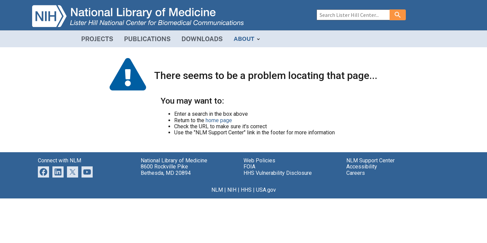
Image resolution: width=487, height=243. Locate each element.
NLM (217, 190)
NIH (231, 190)
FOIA (249, 166)
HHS (246, 190)
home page (219, 120)
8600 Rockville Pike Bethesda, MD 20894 (166, 169)
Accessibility (361, 166)
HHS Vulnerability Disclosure (278, 173)
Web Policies (259, 160)
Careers (355, 173)
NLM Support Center (370, 160)
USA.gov (266, 190)
